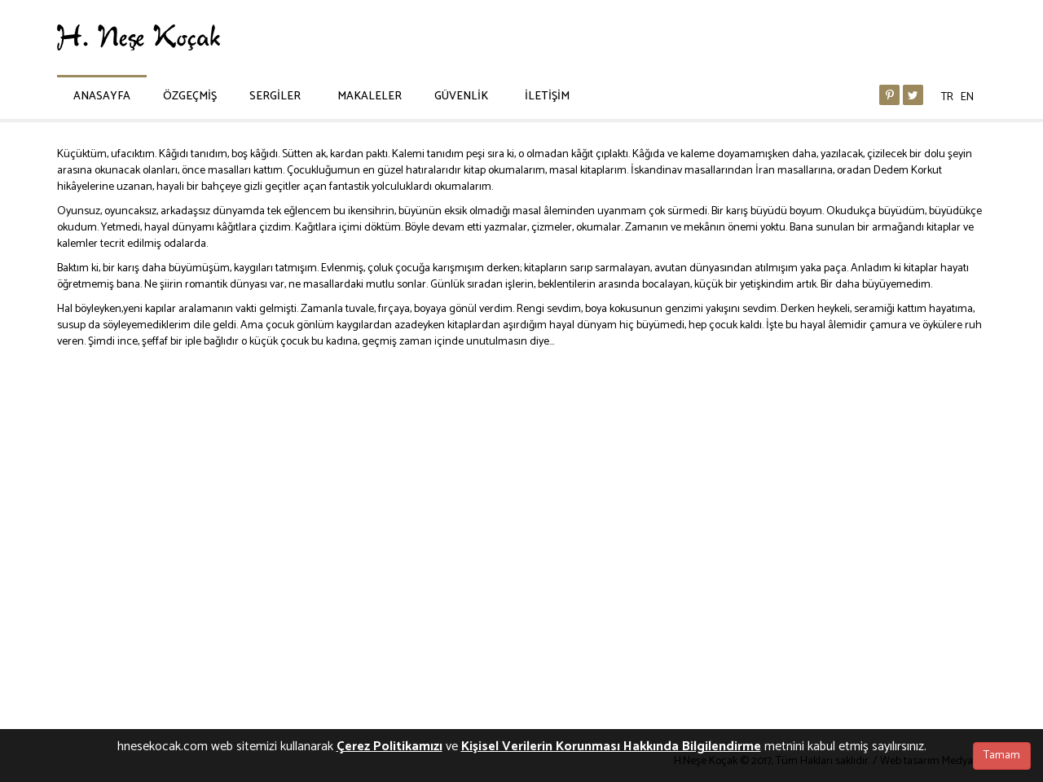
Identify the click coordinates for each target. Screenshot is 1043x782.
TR (947, 97)
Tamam (1002, 755)
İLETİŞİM (547, 96)
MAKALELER (369, 96)
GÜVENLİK (461, 96)
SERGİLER (275, 96)
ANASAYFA (101, 96)
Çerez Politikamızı (389, 747)
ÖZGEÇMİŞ (190, 96)
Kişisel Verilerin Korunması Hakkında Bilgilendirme (611, 747)
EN (967, 97)
